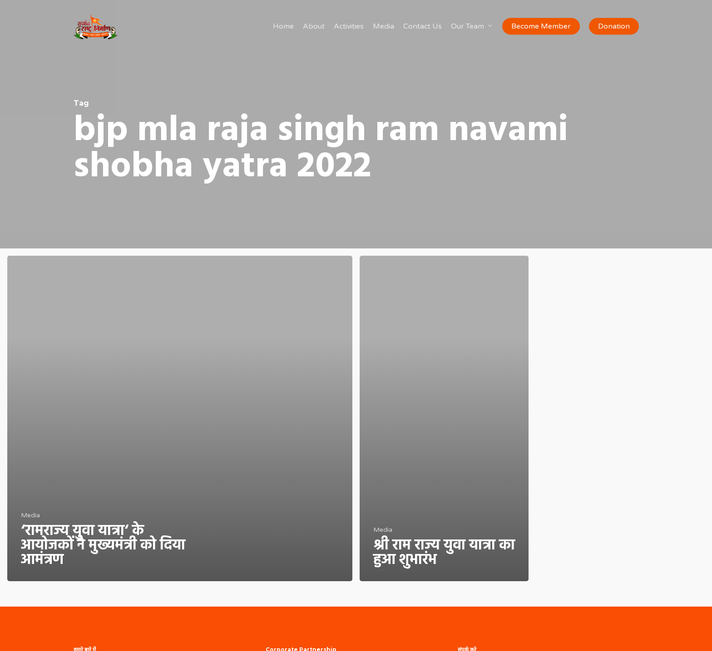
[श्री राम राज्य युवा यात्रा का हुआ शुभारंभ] (444, 418)
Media (30, 515)
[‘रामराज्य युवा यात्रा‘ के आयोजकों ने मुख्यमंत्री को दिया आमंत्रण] (179, 418)
